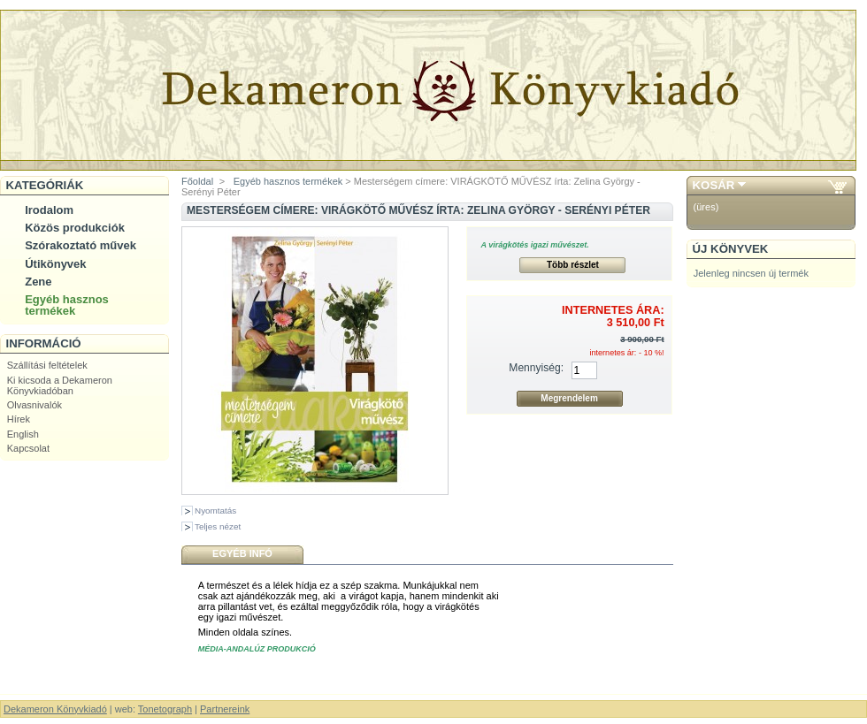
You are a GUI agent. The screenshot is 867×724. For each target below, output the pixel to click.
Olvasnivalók (34, 405)
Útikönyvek (55, 264)
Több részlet (573, 265)
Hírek (18, 419)
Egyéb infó (242, 553)
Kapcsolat (28, 448)
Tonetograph (165, 709)
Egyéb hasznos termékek (67, 305)
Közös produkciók (75, 227)
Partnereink (224, 709)
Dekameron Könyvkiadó (55, 709)
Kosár (714, 185)
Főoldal (197, 181)
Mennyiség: (536, 368)
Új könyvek (731, 248)
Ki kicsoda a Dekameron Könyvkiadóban (59, 385)
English (23, 434)
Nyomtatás (215, 510)
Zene (38, 281)
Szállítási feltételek (47, 365)
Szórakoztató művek (80, 245)
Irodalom (49, 210)
